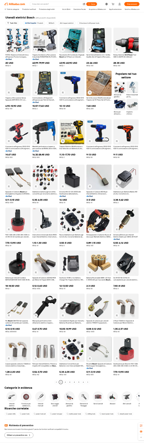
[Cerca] (91, 4)
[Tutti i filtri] (12, 23)
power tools (24, 414)
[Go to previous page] (56, 382)
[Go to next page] (88, 382)
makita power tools (74, 414)
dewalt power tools (125, 414)
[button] (84, 4)
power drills (11, 414)
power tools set (40, 414)
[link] (141, 426)
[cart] (113, 4)
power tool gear (56, 414)
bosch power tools (106, 414)
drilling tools (90, 414)
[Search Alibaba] (56, 4)
